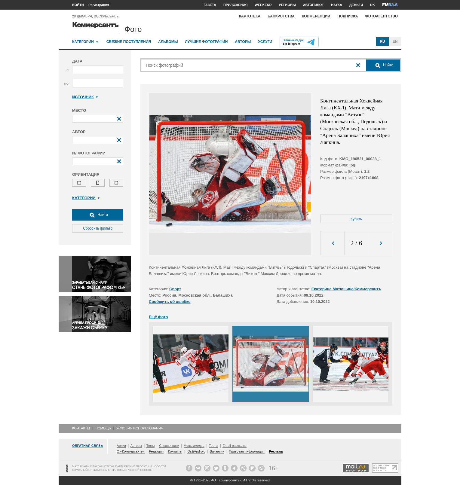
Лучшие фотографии (206, 42)
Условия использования (139, 428)
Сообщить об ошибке (169, 301)
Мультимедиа (194, 445)
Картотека (250, 16)
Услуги (265, 42)
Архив (121, 445)
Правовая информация (246, 451)
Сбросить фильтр (97, 228)
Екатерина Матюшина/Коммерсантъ (346, 289)
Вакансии (217, 451)
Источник (85, 97)
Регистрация (98, 5)
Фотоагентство (381, 16)
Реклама (276, 451)
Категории (83, 42)
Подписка (347, 16)
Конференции (316, 16)
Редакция (156, 451)
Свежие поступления (128, 42)
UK (372, 5)
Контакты (81, 428)
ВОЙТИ (78, 5)
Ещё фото (158, 317)
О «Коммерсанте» (130, 451)
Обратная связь (87, 445)
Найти (97, 214)
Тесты (213, 445)
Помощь (103, 428)
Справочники (169, 445)
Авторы (243, 42)
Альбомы (168, 42)
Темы (150, 445)
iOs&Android (196, 451)
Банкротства (281, 16)
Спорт (175, 289)
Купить (356, 219)
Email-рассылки (234, 445)
